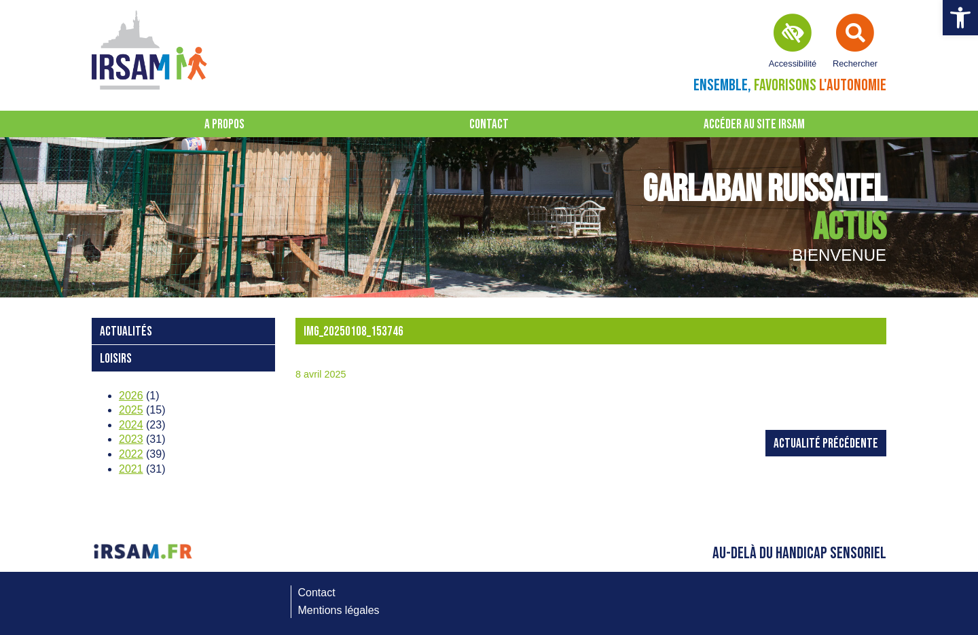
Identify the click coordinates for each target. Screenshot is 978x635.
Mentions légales (339, 610)
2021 (131, 469)
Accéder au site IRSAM (754, 124)
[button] (960, 17)
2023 (131, 439)
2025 (131, 410)
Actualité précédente (826, 444)
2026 (131, 395)
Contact (489, 124)
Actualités (126, 332)
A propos (224, 124)
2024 (131, 425)
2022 (131, 454)
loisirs (116, 359)
